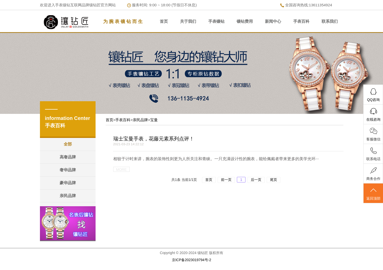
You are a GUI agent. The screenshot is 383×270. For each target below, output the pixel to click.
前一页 (226, 180)
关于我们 (188, 21)
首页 (164, 21)
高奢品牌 (68, 157)
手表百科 (301, 21)
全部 (68, 144)
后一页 (256, 180)
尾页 (273, 180)
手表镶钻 (216, 21)
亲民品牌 (68, 196)
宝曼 (154, 120)
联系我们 (330, 21)
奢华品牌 (68, 170)
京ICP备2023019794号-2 (191, 260)
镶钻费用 (245, 21)
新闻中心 (273, 21)
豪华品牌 (68, 183)
